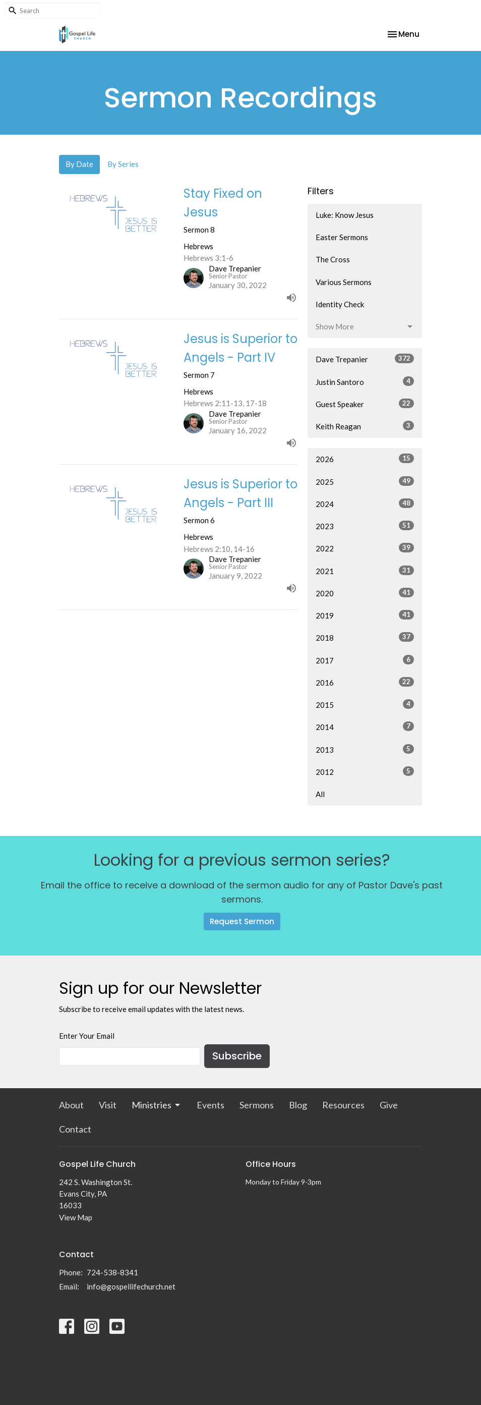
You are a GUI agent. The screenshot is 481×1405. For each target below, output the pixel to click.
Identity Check (340, 304)
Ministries (157, 1104)
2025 (365, 481)
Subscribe (237, 1056)
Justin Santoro (365, 381)
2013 (365, 749)
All (320, 794)
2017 (365, 660)
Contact (75, 1129)
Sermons (256, 1104)
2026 (365, 459)
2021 (365, 571)
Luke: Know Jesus (345, 214)
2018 (365, 637)
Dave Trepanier (365, 359)
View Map (75, 1217)
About (71, 1104)
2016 (365, 682)
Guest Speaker (365, 404)
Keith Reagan (365, 426)
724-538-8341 (112, 1272)
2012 (365, 771)
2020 (365, 593)
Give (389, 1104)
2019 (365, 615)
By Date (79, 163)
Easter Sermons (342, 237)
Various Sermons (344, 282)
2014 (365, 726)
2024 (365, 503)
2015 (365, 704)
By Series (123, 163)
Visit (107, 1104)
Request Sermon (242, 921)
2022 (365, 548)
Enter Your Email (86, 1035)
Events (210, 1104)
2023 (365, 526)
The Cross (333, 259)
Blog (298, 1104)
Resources (343, 1104)
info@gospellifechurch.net (131, 1286)
